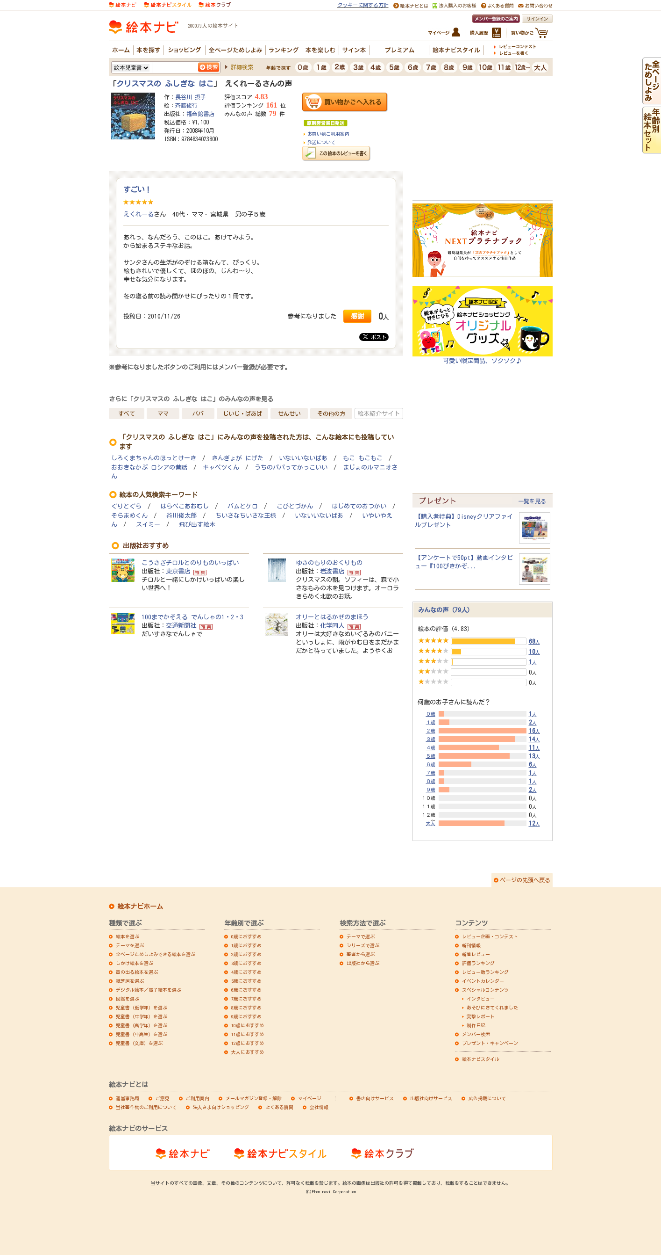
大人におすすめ (247, 1052)
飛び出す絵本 (197, 525)
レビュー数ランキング (485, 972)
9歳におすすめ (246, 1016)
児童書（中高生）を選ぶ (141, 1034)
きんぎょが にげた (237, 458)
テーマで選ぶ (361, 936)
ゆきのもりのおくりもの (329, 562)
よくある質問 (279, 1107)
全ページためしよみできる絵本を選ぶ (155, 954)
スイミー (148, 525)
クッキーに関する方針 (363, 4)
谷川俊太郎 (181, 516)
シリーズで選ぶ (363, 945)
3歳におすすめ (246, 963)
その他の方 (331, 413)
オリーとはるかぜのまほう (332, 617)
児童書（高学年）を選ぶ (141, 1025)
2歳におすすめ (246, 954)
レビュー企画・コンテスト (490, 936)
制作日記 (476, 1025)
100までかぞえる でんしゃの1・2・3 (192, 617)
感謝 (357, 315)
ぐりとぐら (126, 506)
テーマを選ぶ (130, 945)
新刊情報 (471, 945)
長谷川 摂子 (190, 97)
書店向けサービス (375, 1098)
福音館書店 (200, 113)
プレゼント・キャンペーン (490, 1043)
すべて (126, 413)
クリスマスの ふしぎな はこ (164, 83)
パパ (198, 413)
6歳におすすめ (246, 989)
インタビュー (481, 998)
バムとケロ (242, 506)
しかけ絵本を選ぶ (134, 963)
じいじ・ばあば (242, 413)
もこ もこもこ (363, 458)
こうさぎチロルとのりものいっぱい (190, 562)
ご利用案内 (197, 1098)
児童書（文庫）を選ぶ (139, 1043)
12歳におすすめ (247, 1043)
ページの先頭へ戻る (525, 880)
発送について (321, 142)
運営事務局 (127, 1098)
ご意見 (163, 1098)
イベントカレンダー (483, 981)
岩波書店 (332, 571)
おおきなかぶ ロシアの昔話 (149, 467)
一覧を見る (532, 501)
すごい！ (137, 189)
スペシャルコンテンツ (485, 989)
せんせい (289, 413)
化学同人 (332, 625)
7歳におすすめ (246, 998)
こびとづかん (295, 506)
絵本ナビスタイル (480, 1059)
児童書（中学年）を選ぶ (141, 1016)
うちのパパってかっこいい (291, 467)
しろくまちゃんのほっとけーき (153, 458)
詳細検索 (242, 67)
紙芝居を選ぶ (130, 981)
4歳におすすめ (246, 972)
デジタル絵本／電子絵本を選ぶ (148, 989)
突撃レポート (481, 1016)
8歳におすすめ (246, 1007)
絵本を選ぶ (127, 936)
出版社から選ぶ (363, 963)
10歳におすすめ (247, 1025)
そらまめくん (129, 516)
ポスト (374, 337)
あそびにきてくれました (492, 1007)
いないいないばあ (303, 458)
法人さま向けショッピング (221, 1107)
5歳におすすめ (246, 981)
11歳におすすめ (247, 1034)
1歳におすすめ (246, 945)
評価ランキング (478, 963)
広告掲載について (487, 1098)
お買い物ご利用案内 (328, 133)
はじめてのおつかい (359, 506)
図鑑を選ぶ (127, 998)
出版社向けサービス (431, 1098)
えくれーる (138, 214)
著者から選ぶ (361, 954)
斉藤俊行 (186, 105)
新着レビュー (476, 954)
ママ (163, 413)
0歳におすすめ (246, 936)
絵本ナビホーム (140, 906)
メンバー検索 (476, 1034)
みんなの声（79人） (445, 610)
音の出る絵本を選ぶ (137, 972)
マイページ (309, 1098)
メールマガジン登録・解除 (254, 1098)
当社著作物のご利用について (146, 1107)
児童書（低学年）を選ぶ (141, 1007)
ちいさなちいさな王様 (245, 516)
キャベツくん (221, 467)
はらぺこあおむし (184, 506)
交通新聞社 (181, 625)
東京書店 (178, 571)
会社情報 (319, 1107)
